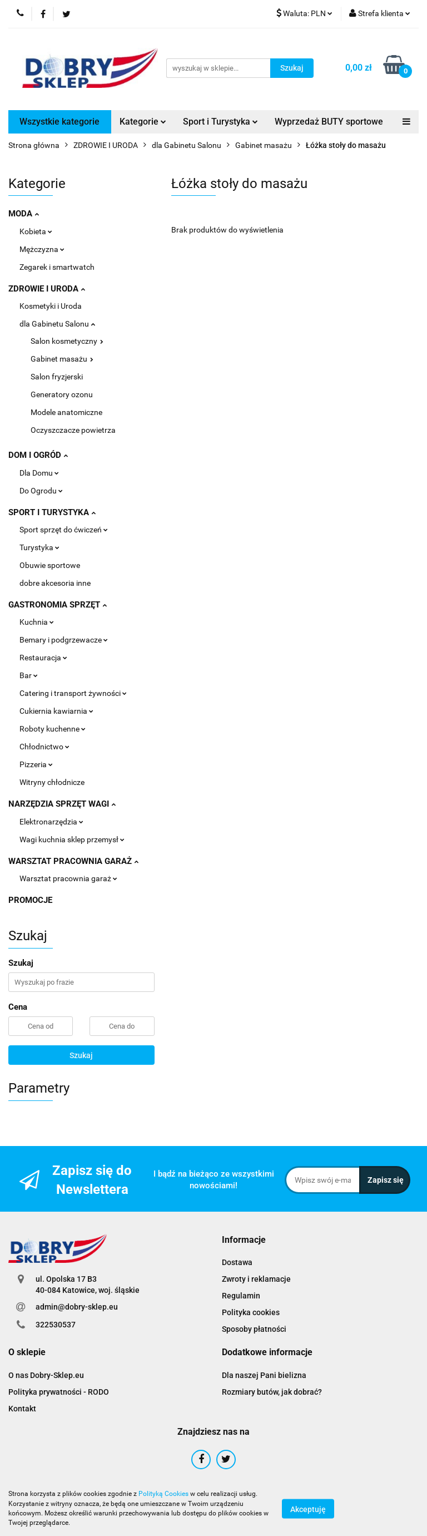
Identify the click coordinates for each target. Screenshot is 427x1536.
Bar (28, 675)
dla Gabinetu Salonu (57, 323)
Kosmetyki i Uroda (50, 306)
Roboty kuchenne (52, 728)
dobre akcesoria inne (55, 583)
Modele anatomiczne (66, 412)
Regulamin (241, 1295)
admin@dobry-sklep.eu (77, 1306)
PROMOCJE (30, 900)
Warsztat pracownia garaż (68, 878)
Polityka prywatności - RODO (58, 1391)
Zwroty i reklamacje (256, 1279)
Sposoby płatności (254, 1329)
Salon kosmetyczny (67, 341)
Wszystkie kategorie (59, 121)
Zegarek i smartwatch (57, 267)
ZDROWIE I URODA (46, 289)
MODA (23, 214)
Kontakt (22, 1408)
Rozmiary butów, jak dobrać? (272, 1391)
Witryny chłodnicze (52, 782)
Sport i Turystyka (220, 121)
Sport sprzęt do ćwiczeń (63, 529)
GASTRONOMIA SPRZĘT (57, 605)
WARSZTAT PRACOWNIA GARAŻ (73, 861)
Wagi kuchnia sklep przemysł (72, 839)
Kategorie (143, 121)
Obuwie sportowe (49, 565)
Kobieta (35, 231)
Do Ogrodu (41, 490)
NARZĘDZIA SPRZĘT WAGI (62, 804)
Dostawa (237, 1262)
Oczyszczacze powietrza (73, 430)
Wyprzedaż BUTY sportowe (329, 121)
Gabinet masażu (62, 358)
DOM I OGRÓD (38, 455)
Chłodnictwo (44, 746)
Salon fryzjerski (57, 376)
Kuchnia (36, 622)
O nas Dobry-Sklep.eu (46, 1375)
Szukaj (81, 1055)
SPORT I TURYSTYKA (52, 512)
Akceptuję (308, 1508)
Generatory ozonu (62, 394)
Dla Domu (39, 472)
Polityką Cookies (163, 1494)
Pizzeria (36, 764)
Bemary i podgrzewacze (63, 639)
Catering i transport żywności (73, 693)
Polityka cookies (251, 1312)
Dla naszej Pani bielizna (264, 1375)
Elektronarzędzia (51, 821)
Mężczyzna (41, 249)
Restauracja (43, 657)
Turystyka (39, 547)
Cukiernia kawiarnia (56, 711)
